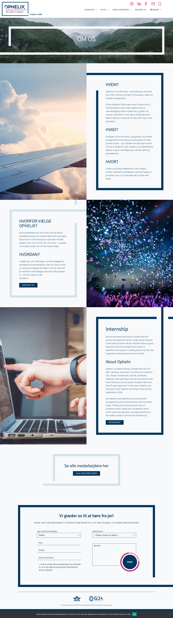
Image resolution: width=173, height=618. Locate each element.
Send (130, 562)
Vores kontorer (121, 10)
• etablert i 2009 (35, 14)
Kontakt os (140, 10)
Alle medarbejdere (86, 473)
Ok (134, 614)
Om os (103, 10)
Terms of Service (103, 605)
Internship (115, 422)
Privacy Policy (93, 605)
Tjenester (89, 10)
